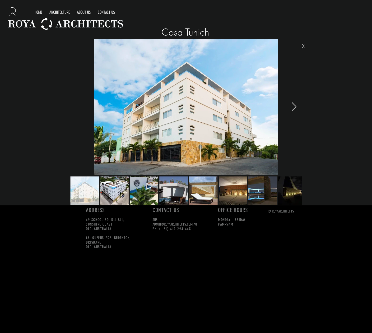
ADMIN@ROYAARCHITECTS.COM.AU (175, 224)
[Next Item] (294, 106)
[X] (303, 46)
